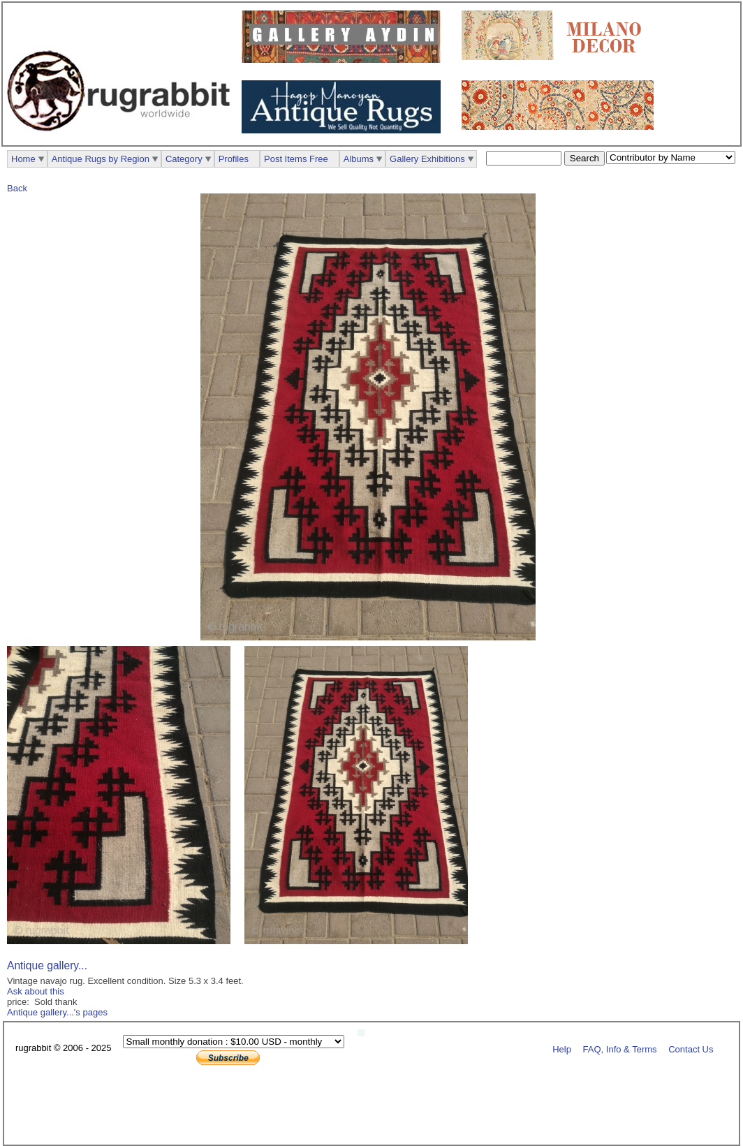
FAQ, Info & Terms (620, 1048)
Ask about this (35, 991)
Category (184, 159)
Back (17, 188)
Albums (359, 159)
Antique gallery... (47, 965)
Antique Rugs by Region (100, 159)
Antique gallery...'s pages (57, 1012)
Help (561, 1048)
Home (23, 159)
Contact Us (690, 1048)
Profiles (234, 159)
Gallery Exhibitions (427, 159)
